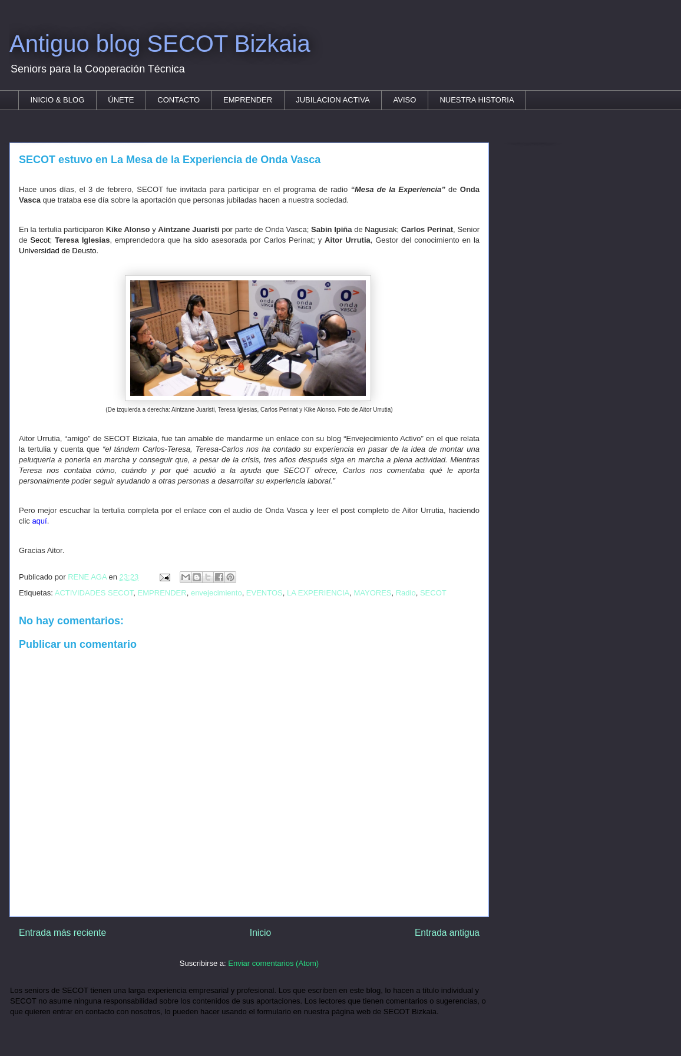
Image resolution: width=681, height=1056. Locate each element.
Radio (406, 592)
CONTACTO (178, 99)
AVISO (405, 99)
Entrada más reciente (62, 933)
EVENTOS (264, 592)
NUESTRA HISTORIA (476, 99)
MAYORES (372, 592)
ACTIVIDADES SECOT (94, 592)
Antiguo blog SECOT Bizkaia (159, 44)
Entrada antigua (447, 933)
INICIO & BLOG (58, 99)
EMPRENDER (247, 99)
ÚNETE (121, 99)
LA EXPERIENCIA (318, 592)
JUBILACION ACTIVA (332, 99)
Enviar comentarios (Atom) (273, 963)
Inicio (260, 933)
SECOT (433, 592)
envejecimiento (216, 592)
